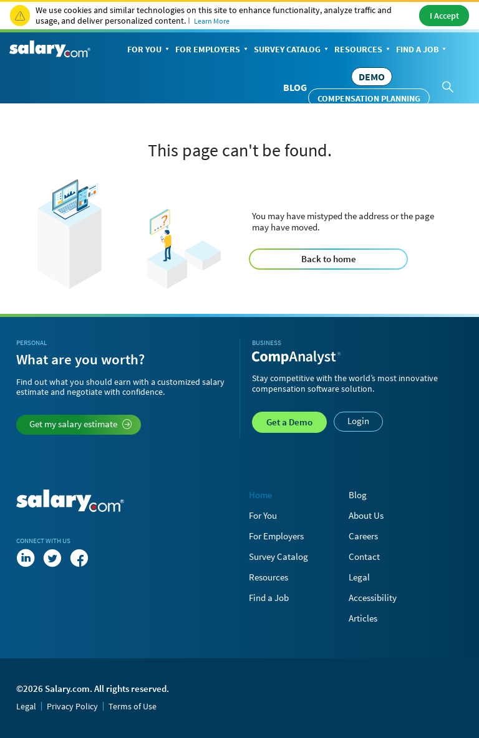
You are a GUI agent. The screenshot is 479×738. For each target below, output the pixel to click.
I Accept (444, 15)
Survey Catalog (292, 50)
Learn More (212, 21)
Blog (295, 87)
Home (260, 495)
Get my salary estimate (80, 424)
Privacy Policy (72, 706)
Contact (364, 556)
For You (149, 50)
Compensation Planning (368, 98)
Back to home (328, 259)
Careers (363, 536)
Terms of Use (133, 706)
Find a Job (422, 50)
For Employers (212, 50)
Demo (289, 422)
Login (358, 421)
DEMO (372, 76)
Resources (363, 50)
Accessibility (373, 597)
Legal (359, 577)
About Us (366, 515)
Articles (363, 618)
